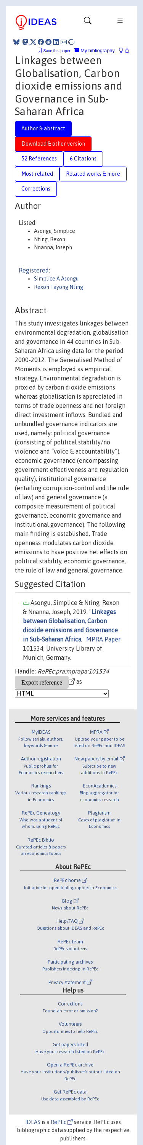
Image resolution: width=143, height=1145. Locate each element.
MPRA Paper (103, 639)
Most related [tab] (37, 174)
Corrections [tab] (35, 189)
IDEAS (32, 1122)
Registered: (34, 270)
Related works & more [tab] (93, 174)
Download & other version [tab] (53, 144)
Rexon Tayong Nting (58, 287)
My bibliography (94, 50)
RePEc (62, 1122)
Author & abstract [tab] (43, 128)
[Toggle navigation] (87, 22)
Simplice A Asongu (56, 279)
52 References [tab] (39, 159)
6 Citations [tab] (83, 159)
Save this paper (57, 51)
